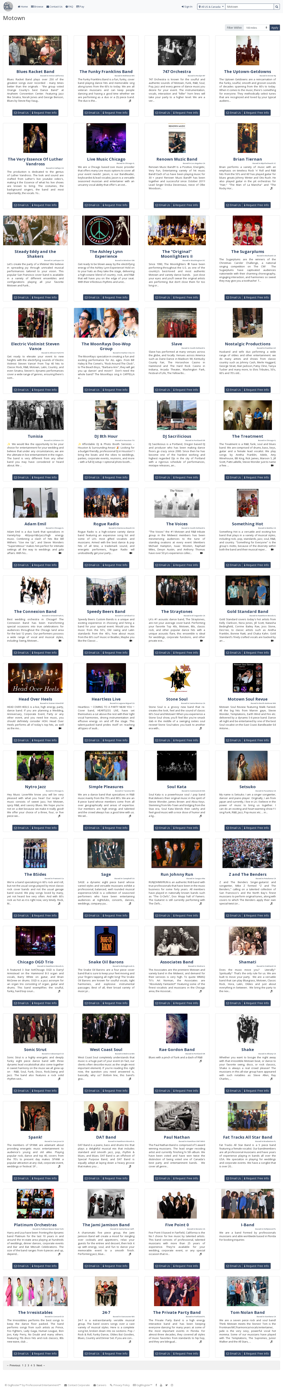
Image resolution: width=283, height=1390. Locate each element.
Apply (274, 27)
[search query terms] (249, 7)
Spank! (35, 1137)
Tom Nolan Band (247, 1312)
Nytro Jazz (35, 786)
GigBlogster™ (142, 1385)
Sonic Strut (35, 1049)
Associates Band (176, 962)
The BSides (35, 874)
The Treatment (247, 436)
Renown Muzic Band (176, 159)
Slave (176, 344)
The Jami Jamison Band (106, 1224)
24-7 (106, 1312)
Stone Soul (177, 699)
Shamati (247, 962)
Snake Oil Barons (106, 962)
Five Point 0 (177, 1224)
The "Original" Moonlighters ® (177, 254)
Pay (80, 6)
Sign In (187, 6)
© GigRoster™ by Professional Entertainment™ (33, 1385)
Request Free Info (44, 113)
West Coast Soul (106, 1049)
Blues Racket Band (35, 71)
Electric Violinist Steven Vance (35, 346)
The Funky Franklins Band (106, 71)
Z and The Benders (248, 874)
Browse (37, 6)
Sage (106, 874)
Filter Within (234, 27)
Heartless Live (106, 699)
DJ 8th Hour (106, 436)
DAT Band (106, 1137)
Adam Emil (35, 523)
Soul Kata (176, 786)
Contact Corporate (77, 1385)
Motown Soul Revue (248, 699)
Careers (100, 1385)
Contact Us (54, 6)
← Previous (13, 1365)
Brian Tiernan (247, 159)
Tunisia (35, 436)
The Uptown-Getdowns (247, 71)
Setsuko (247, 786)
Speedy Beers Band (106, 611)
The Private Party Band (177, 1312)
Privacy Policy (120, 1385)
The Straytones (176, 611)
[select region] (211, 7)
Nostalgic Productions (248, 344)
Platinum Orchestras (35, 1224)
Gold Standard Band (247, 611)
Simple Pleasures (106, 786)
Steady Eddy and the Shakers (35, 254)
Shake (247, 1049)
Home (23, 6)
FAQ (69, 6)
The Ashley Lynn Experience (106, 254)
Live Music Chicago (106, 159)
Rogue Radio (106, 523)
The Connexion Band (35, 611)
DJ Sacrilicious (177, 436)
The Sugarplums (247, 251)
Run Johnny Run (177, 874)
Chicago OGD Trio (35, 962)
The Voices (177, 523)
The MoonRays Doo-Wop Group (106, 346)
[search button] (277, 7)
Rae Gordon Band (177, 1049)
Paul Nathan (177, 1137)
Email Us (21, 113)
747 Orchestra (177, 71)
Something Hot (247, 523)
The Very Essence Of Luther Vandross (35, 161)
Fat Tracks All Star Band (247, 1137)
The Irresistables (35, 1312)
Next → (41, 1365)
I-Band (247, 1224)
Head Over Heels (35, 699)
